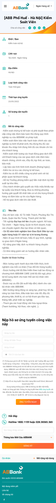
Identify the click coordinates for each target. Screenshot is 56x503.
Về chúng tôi (7, 494)
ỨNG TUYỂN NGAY (28, 402)
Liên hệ (5, 490)
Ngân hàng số (43, 6)
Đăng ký (28, 446)
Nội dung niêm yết (10, 486)
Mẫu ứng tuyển (44, 389)
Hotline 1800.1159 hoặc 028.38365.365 (27, 422)
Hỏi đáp (9, 416)
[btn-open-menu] (5, 6)
